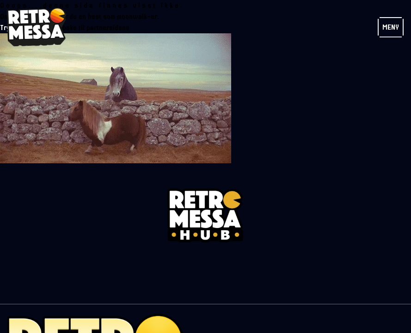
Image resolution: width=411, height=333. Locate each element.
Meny (390, 27)
